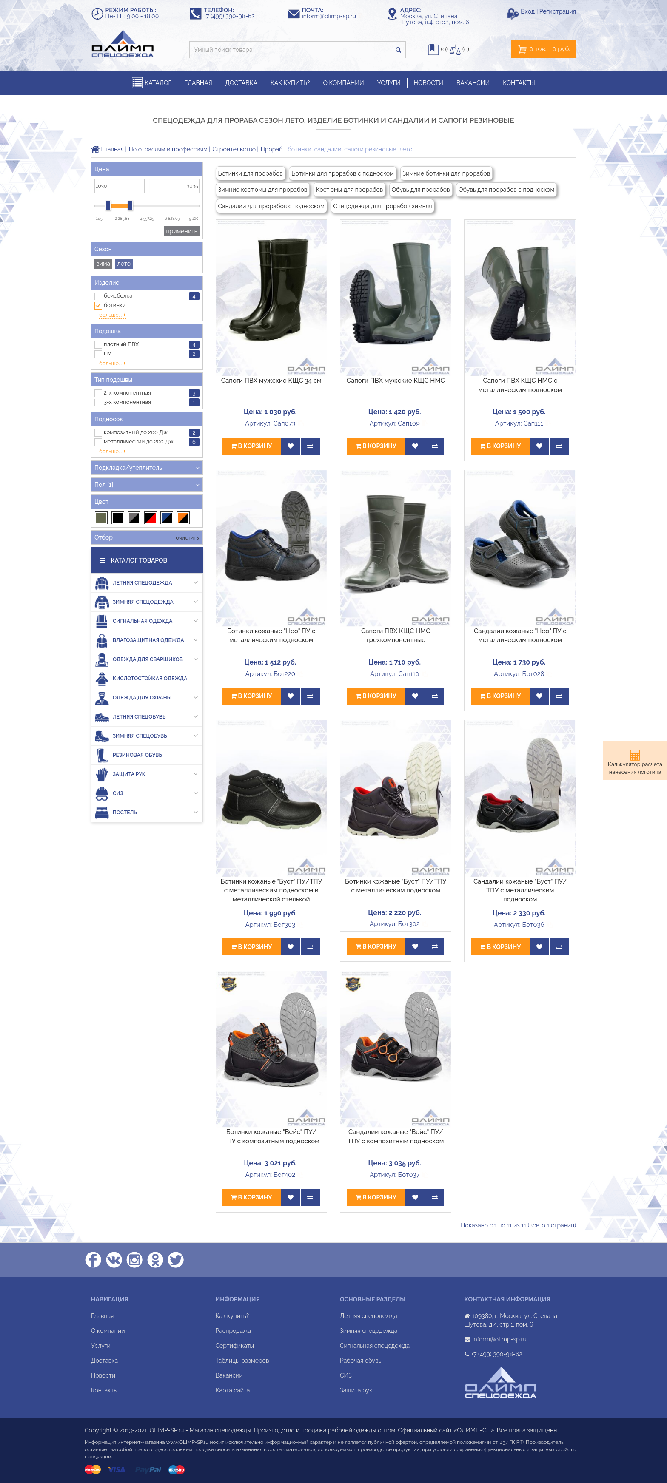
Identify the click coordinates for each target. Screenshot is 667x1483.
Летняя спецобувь (146, 696)
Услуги (101, 1345)
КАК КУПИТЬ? (290, 83)
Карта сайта (233, 1390)
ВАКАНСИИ (473, 83)
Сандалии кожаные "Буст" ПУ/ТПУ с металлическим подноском (520, 890)
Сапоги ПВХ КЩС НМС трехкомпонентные (395, 635)
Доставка (104, 1360)
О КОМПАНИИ (343, 83)
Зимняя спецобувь (146, 715)
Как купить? (232, 1316)
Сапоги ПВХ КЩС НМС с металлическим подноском (520, 385)
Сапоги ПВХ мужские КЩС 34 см (271, 380)
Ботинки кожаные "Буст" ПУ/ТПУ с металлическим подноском (395, 886)
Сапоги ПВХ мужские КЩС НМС (396, 380)
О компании (108, 1330)
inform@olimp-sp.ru (333, 16)
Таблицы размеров (242, 1360)
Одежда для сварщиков (146, 638)
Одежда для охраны (146, 677)
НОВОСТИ (428, 83)
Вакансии (229, 1375)
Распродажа (233, 1330)
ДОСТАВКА (241, 83)
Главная (107, 149)
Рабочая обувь (360, 1360)
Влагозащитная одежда (146, 619)
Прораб (272, 149)
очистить (186, 517)
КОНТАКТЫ (519, 83)
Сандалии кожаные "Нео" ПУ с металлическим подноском (520, 635)
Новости (103, 1375)
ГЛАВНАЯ (198, 83)
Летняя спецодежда (146, 562)
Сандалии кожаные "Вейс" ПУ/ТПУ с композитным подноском (396, 1136)
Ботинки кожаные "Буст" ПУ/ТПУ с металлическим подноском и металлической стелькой (271, 890)
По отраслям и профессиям (168, 149)
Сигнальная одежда (146, 600)
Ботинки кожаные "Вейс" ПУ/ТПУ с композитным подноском (271, 1136)
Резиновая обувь (128, 734)
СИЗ (146, 772)
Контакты (104, 1390)
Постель (146, 791)
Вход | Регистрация (548, 11)
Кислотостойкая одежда (140, 658)
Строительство (234, 149)
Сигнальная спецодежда (375, 1345)
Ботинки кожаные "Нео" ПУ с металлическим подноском (271, 635)
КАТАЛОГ (151, 83)
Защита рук (146, 753)
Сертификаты (235, 1345)
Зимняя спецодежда (146, 581)
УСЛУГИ (389, 83)
